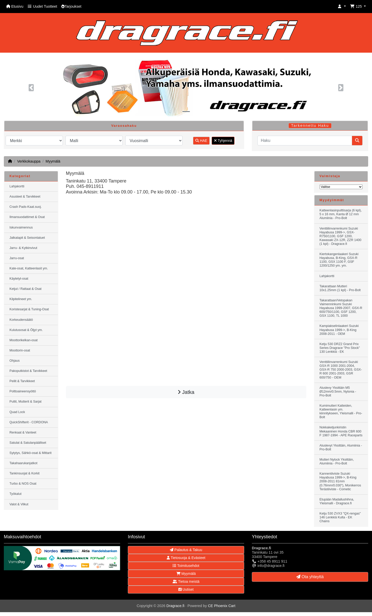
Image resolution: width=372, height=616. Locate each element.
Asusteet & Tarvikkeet (24, 196)
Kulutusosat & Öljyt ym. (26, 330)
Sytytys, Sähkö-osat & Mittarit (30, 453)
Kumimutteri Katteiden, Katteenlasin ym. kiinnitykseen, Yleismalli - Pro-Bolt (341, 411)
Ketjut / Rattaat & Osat (25, 289)
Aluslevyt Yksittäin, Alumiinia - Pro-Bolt (341, 447)
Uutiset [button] (186, 589)
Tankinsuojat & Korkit (24, 473)
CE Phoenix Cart (221, 606)
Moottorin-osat (19, 350)
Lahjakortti (16, 186)
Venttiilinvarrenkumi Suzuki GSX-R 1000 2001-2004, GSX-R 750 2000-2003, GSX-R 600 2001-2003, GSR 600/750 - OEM (341, 369)
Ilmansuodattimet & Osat (27, 217)
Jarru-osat (16, 258)
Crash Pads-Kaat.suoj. (25, 207)
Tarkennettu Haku (310, 125)
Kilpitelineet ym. (20, 299)
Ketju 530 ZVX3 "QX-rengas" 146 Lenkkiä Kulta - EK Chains (340, 517)
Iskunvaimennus (21, 227)
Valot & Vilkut (18, 504)
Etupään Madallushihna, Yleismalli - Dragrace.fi (337, 501)
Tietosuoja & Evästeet (186, 558)
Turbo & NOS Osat (22, 483)
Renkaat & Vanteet (22, 432)
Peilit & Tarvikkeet (22, 381)
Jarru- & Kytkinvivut (23, 248)
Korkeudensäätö (21, 320)
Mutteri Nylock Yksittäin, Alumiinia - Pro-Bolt (337, 461)
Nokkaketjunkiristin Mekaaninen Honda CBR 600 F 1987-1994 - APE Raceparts (341, 431)
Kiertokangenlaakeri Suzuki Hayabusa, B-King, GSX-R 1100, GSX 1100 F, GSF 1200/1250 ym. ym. (339, 259)
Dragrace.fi (175, 606)
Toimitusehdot (186, 566)
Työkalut (15, 494)
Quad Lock (17, 412)
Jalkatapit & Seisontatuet (27, 237)
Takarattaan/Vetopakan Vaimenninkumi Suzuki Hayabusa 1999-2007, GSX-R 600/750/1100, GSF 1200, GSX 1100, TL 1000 (341, 308)
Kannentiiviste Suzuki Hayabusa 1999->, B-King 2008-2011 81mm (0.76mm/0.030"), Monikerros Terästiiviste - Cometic (340, 481)
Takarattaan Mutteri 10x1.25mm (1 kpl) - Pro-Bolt (340, 288)
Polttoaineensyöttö (22, 391)
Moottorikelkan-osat (23, 340)
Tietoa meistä (186, 581)
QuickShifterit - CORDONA (28, 422)
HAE (201, 141)
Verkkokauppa (28, 161)
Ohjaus (14, 360)
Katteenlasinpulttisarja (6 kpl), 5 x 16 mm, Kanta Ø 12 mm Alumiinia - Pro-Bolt (341, 214)
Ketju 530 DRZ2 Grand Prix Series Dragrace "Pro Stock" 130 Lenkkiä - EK (340, 347)
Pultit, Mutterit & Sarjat (25, 401)
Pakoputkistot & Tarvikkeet (28, 371)
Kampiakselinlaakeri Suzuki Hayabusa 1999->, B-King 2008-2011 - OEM (339, 329)
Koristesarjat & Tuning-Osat (29, 309)
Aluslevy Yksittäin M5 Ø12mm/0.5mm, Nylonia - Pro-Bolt (338, 391)
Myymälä (53, 161)
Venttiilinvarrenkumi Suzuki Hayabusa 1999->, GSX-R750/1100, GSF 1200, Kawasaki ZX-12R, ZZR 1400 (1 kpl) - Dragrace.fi (341, 236)
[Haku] (304, 140)
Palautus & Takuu (186, 550)
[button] (341, 6)
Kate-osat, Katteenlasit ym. (28, 268)
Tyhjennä (223, 141)
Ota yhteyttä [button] (310, 577)
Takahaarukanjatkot (23, 463)
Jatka (186, 392)
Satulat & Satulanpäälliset (27, 442)
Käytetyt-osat (18, 278)
